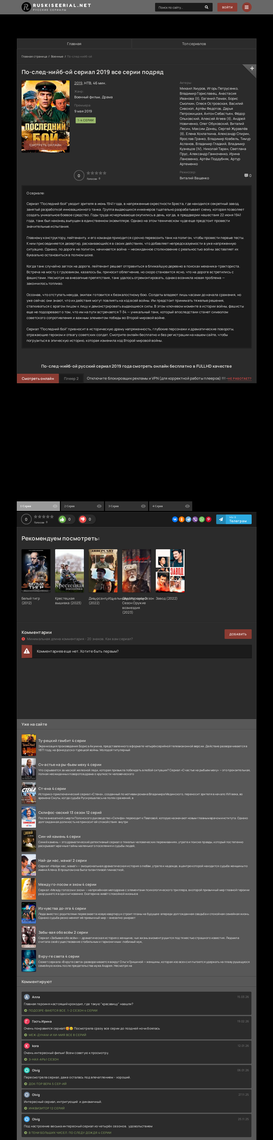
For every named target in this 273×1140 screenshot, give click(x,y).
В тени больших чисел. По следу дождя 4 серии (67, 1133)
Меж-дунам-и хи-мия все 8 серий (55, 1035)
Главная (74, 43)
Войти (227, 7)
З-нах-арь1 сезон (41, 1060)
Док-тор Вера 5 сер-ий (45, 1084)
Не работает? (240, 379)
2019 (78, 83)
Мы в (238, 519)
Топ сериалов (194, 43)
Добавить (238, 634)
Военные (57, 57)
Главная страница (34, 57)
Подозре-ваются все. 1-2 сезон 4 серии (61, 1011)
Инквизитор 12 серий (44, 1108)
